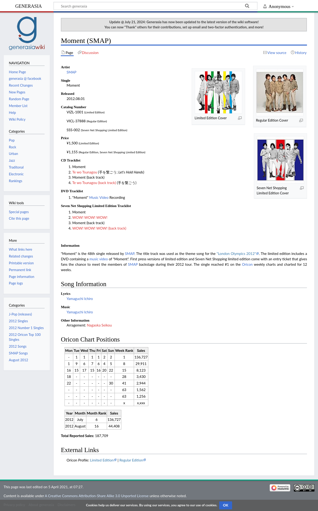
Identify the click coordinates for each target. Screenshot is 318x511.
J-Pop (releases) (20, 314)
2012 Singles (18, 321)
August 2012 (18, 360)
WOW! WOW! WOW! (89, 217)
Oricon (247, 264)
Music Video (98, 197)
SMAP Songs (18, 353)
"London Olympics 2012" (236, 253)
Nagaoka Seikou (99, 325)
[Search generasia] (155, 6)
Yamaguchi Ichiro (80, 298)
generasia (28, 5)
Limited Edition (102, 460)
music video (98, 259)
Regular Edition (131, 460)
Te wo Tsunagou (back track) (94, 183)
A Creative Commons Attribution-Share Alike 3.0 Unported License (97, 496)
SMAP (72, 72)
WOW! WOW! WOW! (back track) (99, 228)
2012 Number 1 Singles (26, 328)
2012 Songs (18, 346)
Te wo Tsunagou (84, 172)
